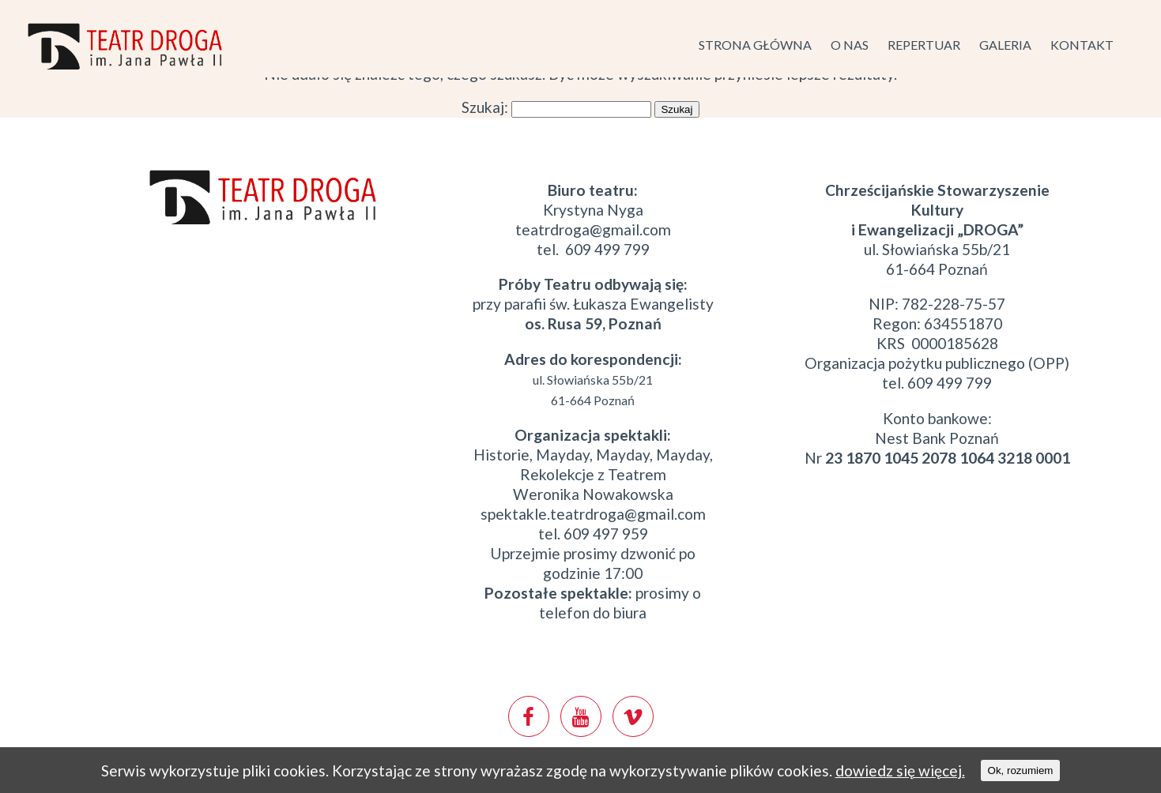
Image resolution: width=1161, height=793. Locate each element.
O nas (850, 44)
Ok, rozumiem (1021, 770)
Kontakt (1082, 44)
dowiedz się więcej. (900, 770)
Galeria (1005, 44)
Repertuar (924, 44)
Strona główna (755, 44)
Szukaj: (485, 107)
